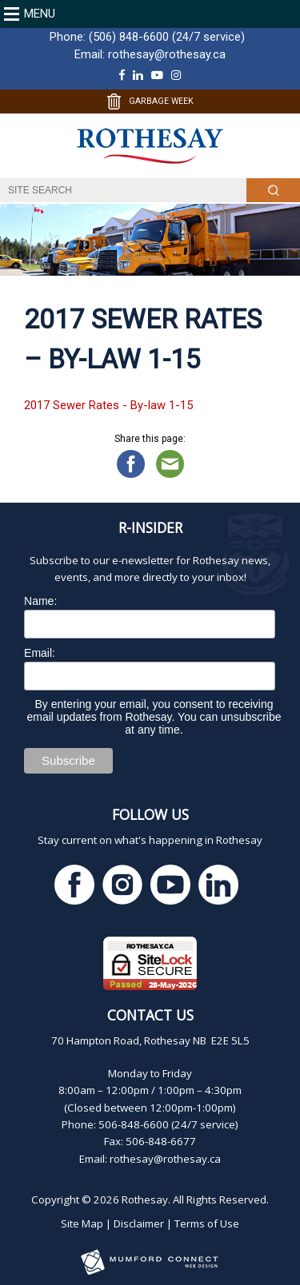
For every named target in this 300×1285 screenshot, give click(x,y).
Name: (40, 601)
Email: (39, 652)
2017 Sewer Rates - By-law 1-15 (108, 405)
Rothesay (145, 1199)
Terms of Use (206, 1223)
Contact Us (150, 1014)
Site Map (82, 1223)
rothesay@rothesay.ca (167, 54)
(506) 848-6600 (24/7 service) (167, 37)
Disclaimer (139, 1223)
